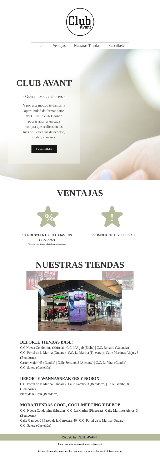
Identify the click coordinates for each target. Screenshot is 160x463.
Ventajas (59, 45)
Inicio (39, 45)
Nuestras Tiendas (87, 45)
